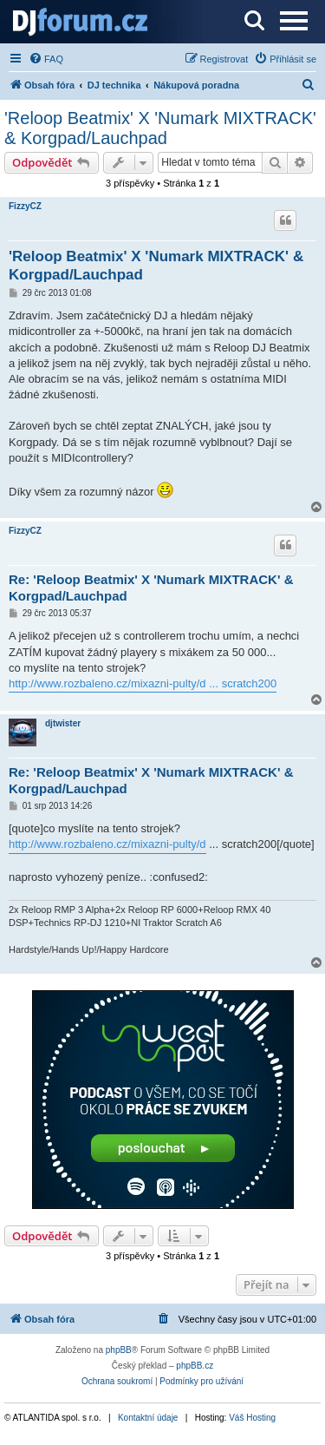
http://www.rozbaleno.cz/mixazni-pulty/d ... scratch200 (142, 683)
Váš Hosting (252, 1417)
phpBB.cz (194, 1365)
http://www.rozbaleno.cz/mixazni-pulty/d (107, 844)
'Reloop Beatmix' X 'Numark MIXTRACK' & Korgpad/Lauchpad (160, 128)
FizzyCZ (25, 206)
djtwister (63, 723)
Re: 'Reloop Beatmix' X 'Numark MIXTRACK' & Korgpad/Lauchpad (151, 587)
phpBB (119, 1350)
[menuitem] (46, 59)
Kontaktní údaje (148, 1417)
